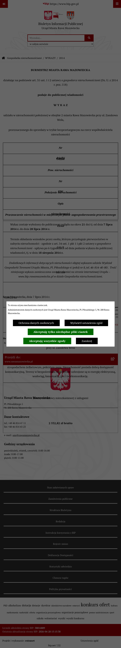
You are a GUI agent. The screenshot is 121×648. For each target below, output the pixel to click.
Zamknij (87, 341)
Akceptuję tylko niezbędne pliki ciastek (60, 332)
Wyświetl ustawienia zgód (86, 323)
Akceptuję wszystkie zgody (47, 341)
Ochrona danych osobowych (36, 323)
